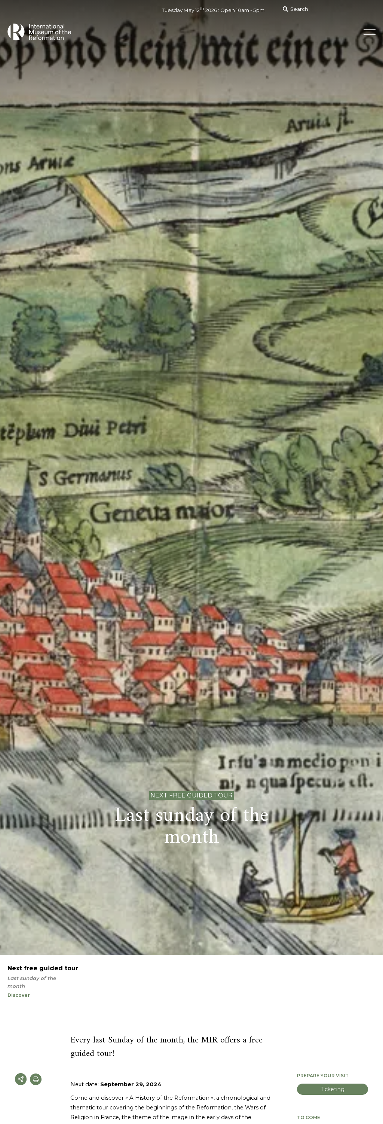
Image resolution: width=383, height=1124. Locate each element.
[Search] (326, 9)
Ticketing (332, 1089)
